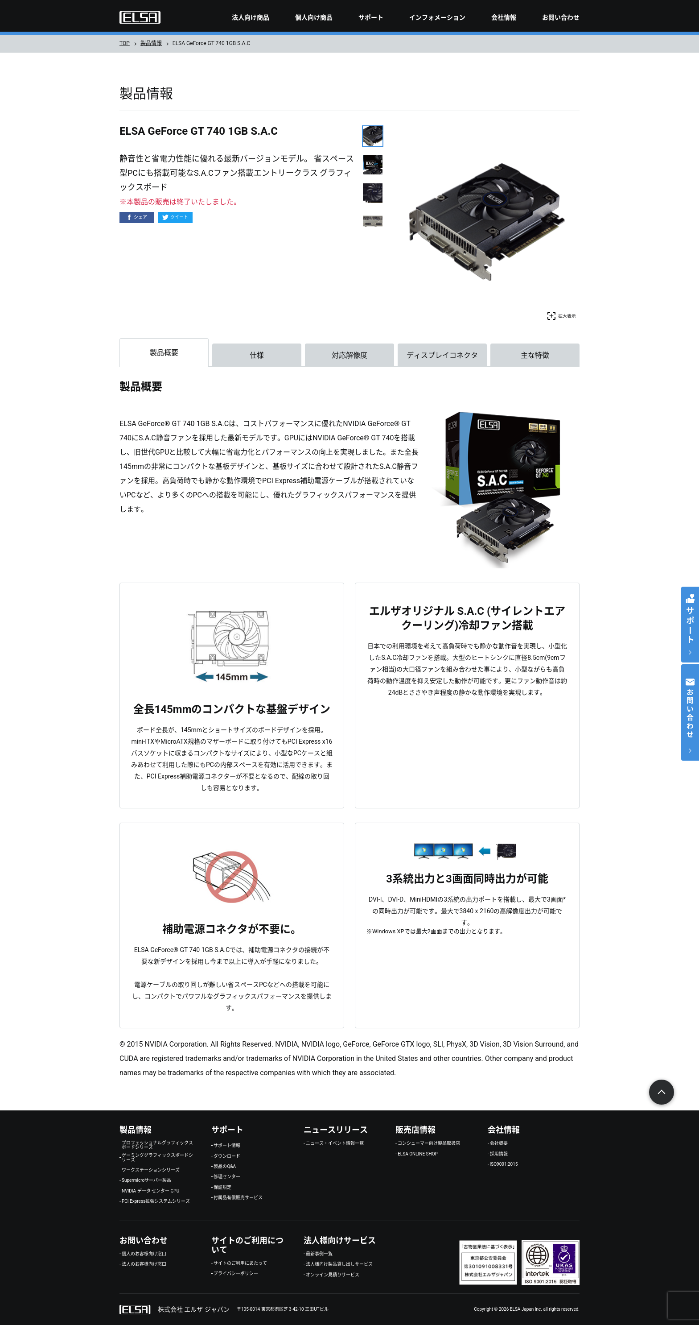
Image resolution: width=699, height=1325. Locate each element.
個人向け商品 (314, 17)
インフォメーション (437, 17)
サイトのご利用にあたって (240, 1263)
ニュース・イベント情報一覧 (335, 1143)
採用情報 (499, 1154)
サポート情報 (227, 1145)
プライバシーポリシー (236, 1273)
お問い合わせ (561, 17)
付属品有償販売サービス (238, 1198)
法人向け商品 (250, 17)
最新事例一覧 (319, 1254)
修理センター (227, 1177)
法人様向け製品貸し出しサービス (339, 1264)
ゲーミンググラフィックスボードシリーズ (157, 1157)
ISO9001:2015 (504, 1164)
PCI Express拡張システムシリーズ (156, 1201)
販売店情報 (415, 1130)
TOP (124, 43)
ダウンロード (227, 1156)
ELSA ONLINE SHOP (418, 1154)
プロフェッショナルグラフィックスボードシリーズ (157, 1145)
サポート (370, 17)
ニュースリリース (336, 1130)
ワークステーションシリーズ (151, 1170)
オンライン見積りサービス (332, 1275)
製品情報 (151, 43)
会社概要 (499, 1143)
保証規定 (222, 1187)
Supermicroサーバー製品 (146, 1180)
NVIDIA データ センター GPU (150, 1191)
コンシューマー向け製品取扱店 (429, 1143)
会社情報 (503, 17)
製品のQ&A (225, 1166)
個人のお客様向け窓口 (144, 1254)
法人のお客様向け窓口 (144, 1264)
